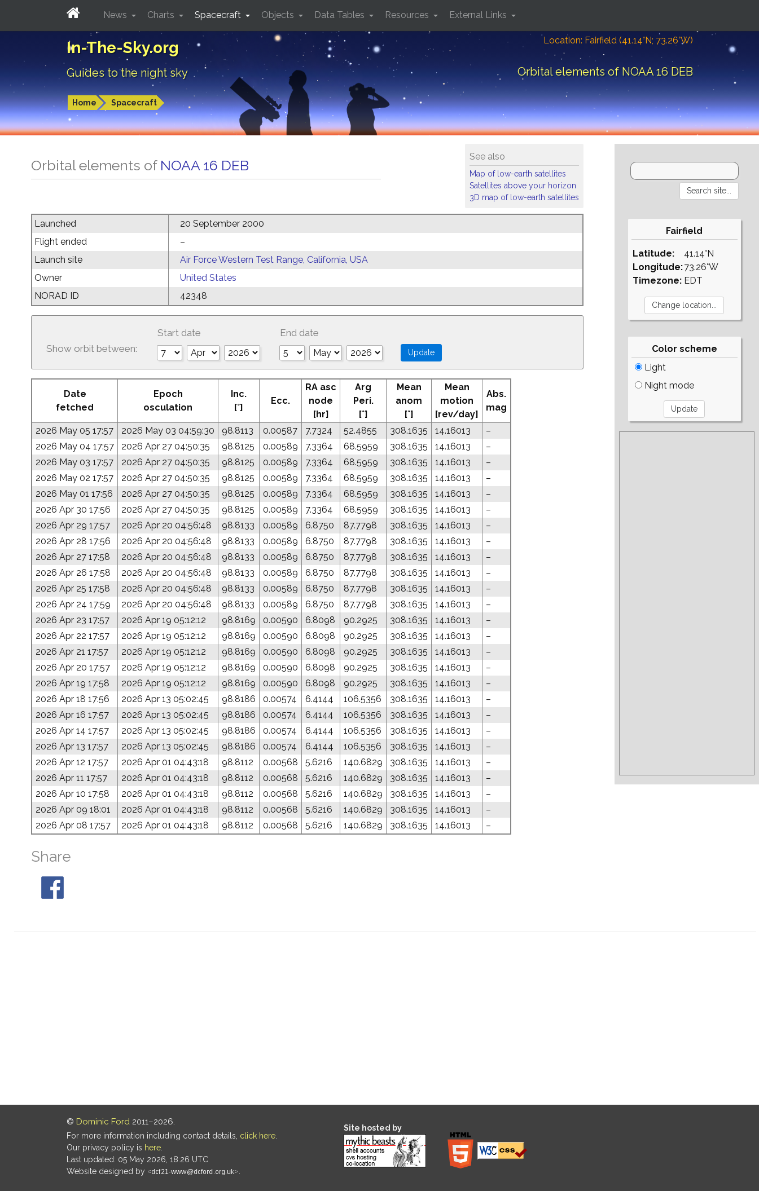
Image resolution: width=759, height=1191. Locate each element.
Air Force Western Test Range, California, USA (274, 259)
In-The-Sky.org (123, 47)
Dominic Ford (103, 1122)
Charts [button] (162, 15)
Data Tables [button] (340, 15)
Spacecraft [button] (219, 15)
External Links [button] (479, 15)
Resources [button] (408, 15)
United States (208, 277)
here (152, 1147)
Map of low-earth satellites (518, 173)
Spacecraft (134, 102)
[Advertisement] (686, 603)
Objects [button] (278, 15)
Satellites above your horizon (523, 185)
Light (650, 367)
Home (84, 102)
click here (257, 1135)
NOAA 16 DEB (204, 165)
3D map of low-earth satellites (524, 197)
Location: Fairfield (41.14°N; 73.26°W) (618, 40)
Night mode (664, 385)
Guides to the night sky (127, 73)
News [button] (116, 15)
